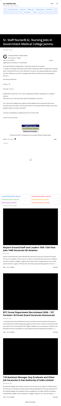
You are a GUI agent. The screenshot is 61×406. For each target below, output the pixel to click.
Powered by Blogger (30, 402)
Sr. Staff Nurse (9, 139)
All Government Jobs (15, 9)
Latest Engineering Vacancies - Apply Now (41, 196)
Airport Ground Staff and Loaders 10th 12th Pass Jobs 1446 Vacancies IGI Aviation (29, 249)
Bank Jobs (26, 9)
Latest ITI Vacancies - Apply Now (9, 203)
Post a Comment (11, 267)
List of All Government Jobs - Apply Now (11, 196)
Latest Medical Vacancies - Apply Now (40, 200)
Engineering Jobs (47, 9)
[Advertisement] (30, 26)
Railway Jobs (36, 9)
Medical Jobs (22, 12)
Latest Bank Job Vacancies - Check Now (41, 203)
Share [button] (55, 139)
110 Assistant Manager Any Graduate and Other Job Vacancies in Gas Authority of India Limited (29, 379)
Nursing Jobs (32, 12)
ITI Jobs (40, 12)
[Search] (52, 3)
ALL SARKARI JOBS (9, 4)
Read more (55, 267)
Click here (5, 118)
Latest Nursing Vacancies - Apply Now (10, 200)
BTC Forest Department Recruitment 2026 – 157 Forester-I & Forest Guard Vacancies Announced (29, 314)
